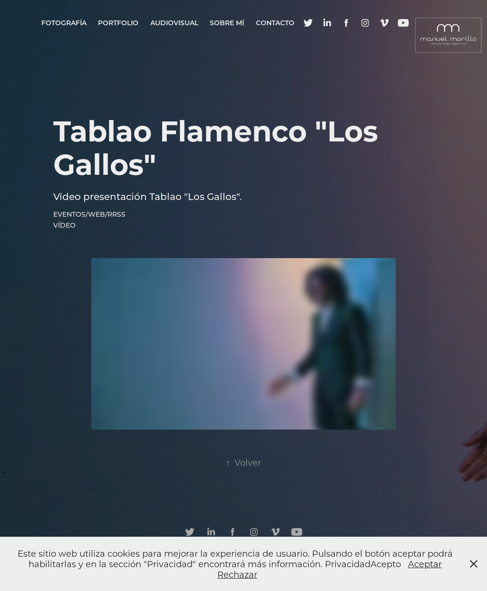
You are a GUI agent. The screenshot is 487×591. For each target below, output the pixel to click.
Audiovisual (174, 22)
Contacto (275, 22)
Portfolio (118, 22)
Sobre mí (227, 22)
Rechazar (237, 574)
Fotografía (64, 22)
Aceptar (425, 564)
